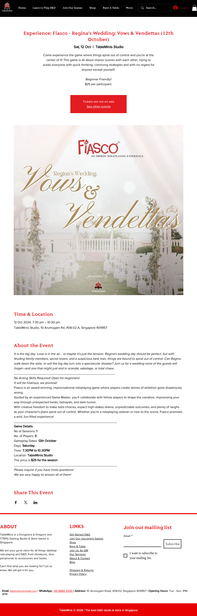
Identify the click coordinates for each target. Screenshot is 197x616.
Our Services (78, 554)
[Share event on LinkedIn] (35, 502)
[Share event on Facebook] (16, 502)
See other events (99, 106)
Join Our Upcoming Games (86, 538)
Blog (72, 562)
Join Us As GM (79, 550)
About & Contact (80, 558)
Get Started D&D (80, 534)
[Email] (141, 543)
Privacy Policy (78, 574)
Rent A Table (78, 546)
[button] (72, 8)
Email (128, 536)
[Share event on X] (26, 502)
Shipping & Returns (82, 570)
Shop (73, 542)
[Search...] (154, 7)
